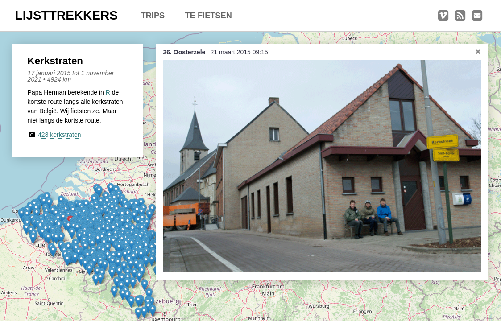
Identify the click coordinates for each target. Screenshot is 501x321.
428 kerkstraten (59, 134)
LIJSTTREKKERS (66, 15)
